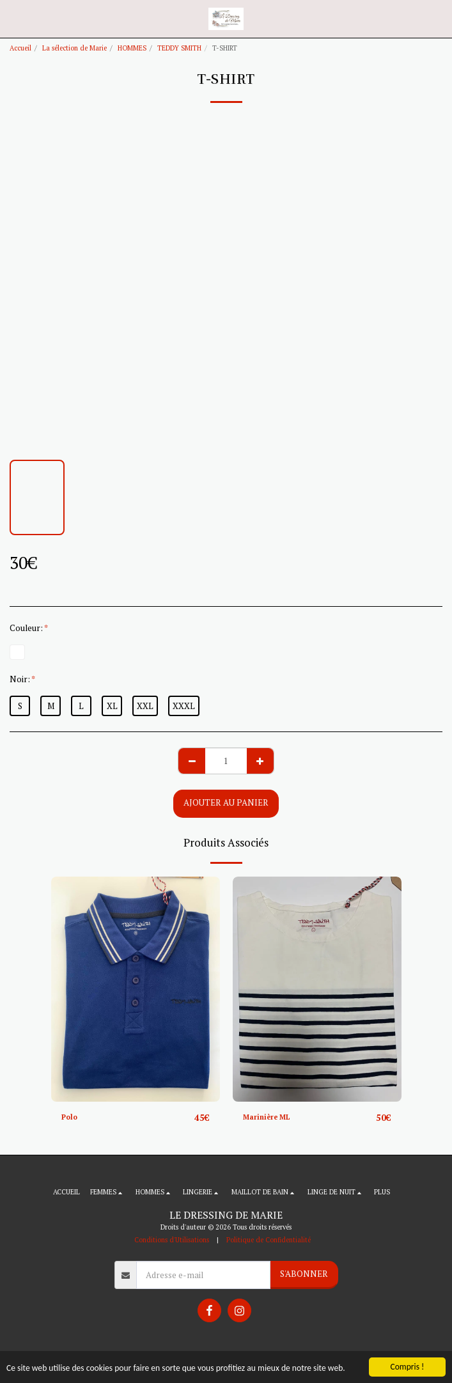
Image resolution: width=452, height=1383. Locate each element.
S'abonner (304, 1273)
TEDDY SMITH (179, 47)
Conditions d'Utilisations (171, 1239)
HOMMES (132, 47)
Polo (69, 1117)
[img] (135, 989)
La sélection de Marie (74, 47)
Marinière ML (266, 1117)
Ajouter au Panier (226, 802)
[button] (14, 18)
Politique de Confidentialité (268, 1239)
